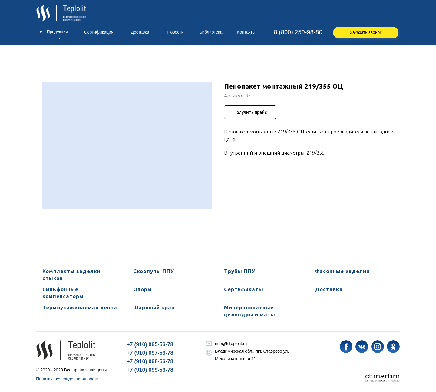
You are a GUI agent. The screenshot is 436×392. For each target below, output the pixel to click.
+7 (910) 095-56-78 (150, 344)
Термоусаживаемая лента (79, 307)
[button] (365, 32)
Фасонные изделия (342, 271)
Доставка (329, 289)
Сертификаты (243, 289)
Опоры (142, 289)
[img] (346, 346)
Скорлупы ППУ (153, 271)
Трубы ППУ (239, 271)
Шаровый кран (154, 307)
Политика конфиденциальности (67, 379)
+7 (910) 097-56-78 (150, 353)
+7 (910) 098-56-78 (150, 361)
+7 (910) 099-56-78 (150, 370)
